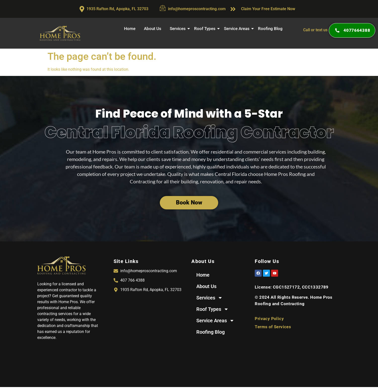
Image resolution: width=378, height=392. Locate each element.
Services (178, 28)
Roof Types (205, 28)
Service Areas (237, 28)
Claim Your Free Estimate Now (268, 8)
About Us (152, 28)
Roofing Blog (270, 28)
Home (129, 28)
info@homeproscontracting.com (197, 8)
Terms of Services (273, 326)
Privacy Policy (269, 318)
